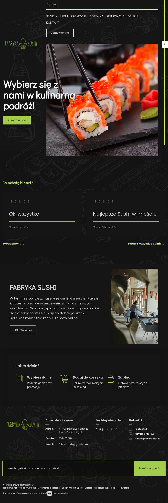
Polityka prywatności (26, 487)
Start (51, 16)
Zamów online (60, 33)
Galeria (132, 16)
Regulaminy (8, 487)
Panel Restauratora (119, 487)
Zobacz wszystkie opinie (147, 244)
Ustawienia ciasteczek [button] (49, 487)
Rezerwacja (115, 16)
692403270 (65, 438)
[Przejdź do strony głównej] (21, 43)
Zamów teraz (23, 330)
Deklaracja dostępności (97, 487)
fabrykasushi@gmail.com (73, 444)
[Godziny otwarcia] (116, 429)
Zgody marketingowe (73, 487)
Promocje (78, 16)
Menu (64, 16)
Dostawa (96, 16)
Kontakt (52, 23)
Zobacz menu (13, 244)
